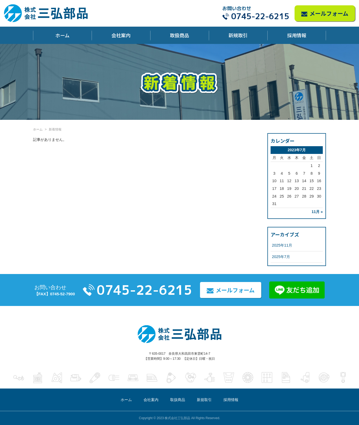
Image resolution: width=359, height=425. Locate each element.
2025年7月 (281, 257)
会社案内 (120, 35)
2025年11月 (282, 245)
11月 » (317, 212)
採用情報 (296, 35)
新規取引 (238, 35)
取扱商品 (179, 35)
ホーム (62, 35)
